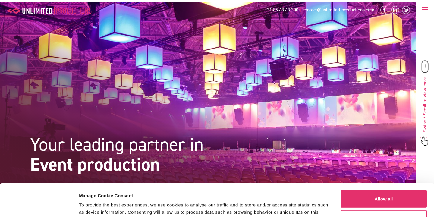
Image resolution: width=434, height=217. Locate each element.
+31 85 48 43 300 (281, 10)
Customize (384, 187)
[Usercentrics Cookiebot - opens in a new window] (39, 205)
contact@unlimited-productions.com (338, 10)
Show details (93, 205)
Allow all (384, 168)
